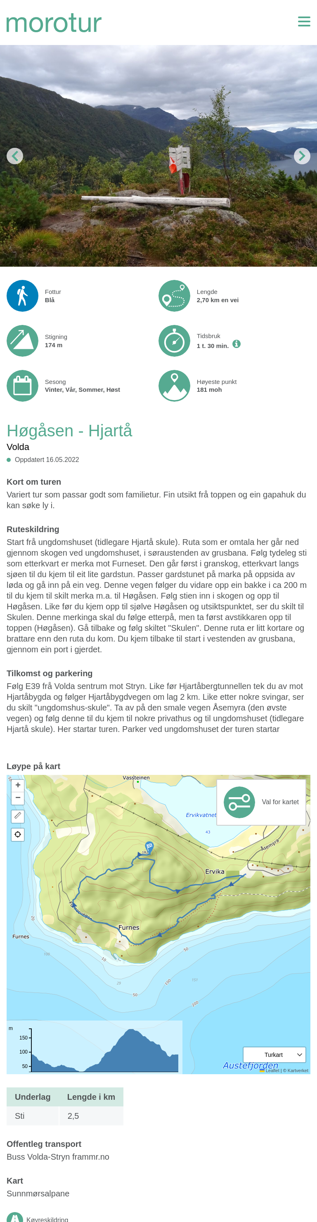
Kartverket (298, 1070)
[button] (149, 848)
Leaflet (269, 1070)
